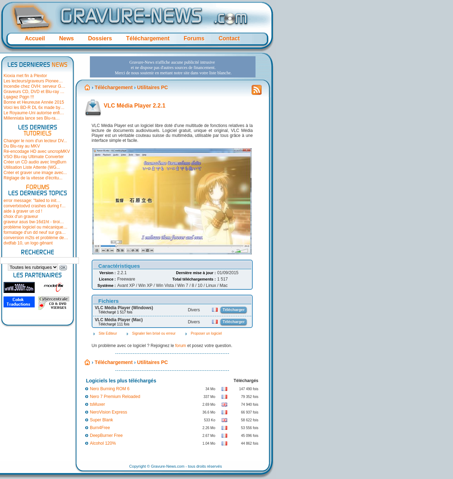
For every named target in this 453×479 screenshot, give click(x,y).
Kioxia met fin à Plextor (25, 75)
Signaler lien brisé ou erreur (154, 333)
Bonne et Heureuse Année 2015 (34, 102)
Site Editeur (108, 333)
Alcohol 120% (103, 443)
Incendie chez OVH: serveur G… (34, 86)
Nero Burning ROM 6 (110, 388)
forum (180, 345)
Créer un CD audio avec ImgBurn (35, 162)
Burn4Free (100, 427)
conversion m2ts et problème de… (36, 237)
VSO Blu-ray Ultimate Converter (34, 156)
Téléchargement (148, 38)
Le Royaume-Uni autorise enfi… (34, 112)
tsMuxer (97, 404)
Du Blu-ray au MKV (22, 146)
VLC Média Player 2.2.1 (134, 106)
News (66, 38)
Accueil (35, 38)
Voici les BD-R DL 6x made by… (34, 107)
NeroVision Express (108, 412)
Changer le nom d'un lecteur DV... (35, 140)
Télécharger (234, 309)
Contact (229, 38)
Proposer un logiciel (206, 333)
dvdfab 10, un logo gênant (28, 243)
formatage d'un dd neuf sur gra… (35, 232)
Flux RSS (257, 92)
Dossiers (100, 38)
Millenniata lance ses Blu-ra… (32, 118)
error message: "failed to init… (32, 200)
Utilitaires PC (152, 87)
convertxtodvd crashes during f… (34, 205)
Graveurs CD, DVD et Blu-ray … (34, 91)
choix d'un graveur (21, 216)
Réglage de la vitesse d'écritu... (33, 177)
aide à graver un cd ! (23, 211)
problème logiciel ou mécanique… (36, 227)
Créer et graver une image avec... (35, 172)
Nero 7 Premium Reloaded (115, 396)
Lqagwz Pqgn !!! (19, 96)
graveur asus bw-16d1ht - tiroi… (34, 221)
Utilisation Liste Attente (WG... (32, 167)
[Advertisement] (173, 66)
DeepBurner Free (106, 435)
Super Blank (101, 419)
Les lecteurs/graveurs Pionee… (33, 81)
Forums (194, 38)
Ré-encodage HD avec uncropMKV (37, 151)
